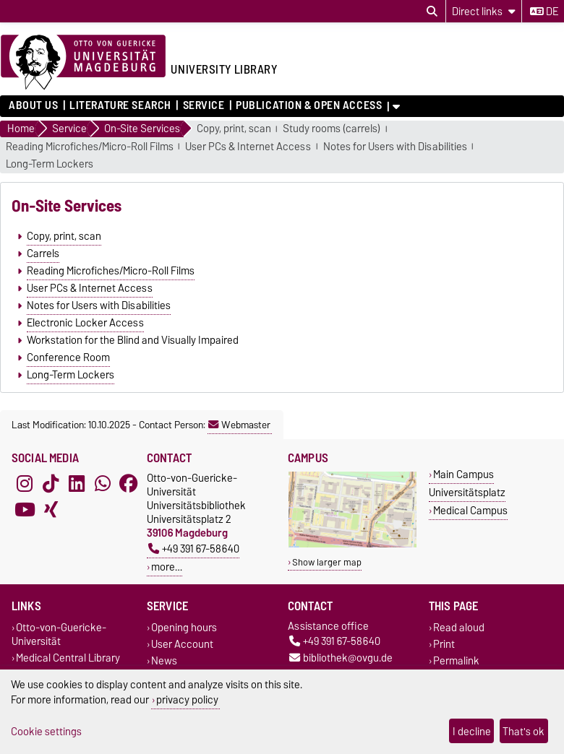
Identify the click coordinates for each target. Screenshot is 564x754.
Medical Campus (470, 510)
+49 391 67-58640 (193, 549)
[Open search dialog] (432, 11)
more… (166, 567)
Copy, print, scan (234, 129)
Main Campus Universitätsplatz (467, 483)
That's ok (523, 731)
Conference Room (68, 357)
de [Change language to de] (544, 11)
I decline (472, 731)
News (164, 660)
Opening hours (184, 627)
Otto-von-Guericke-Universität (59, 634)
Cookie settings (46, 731)
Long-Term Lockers (49, 164)
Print (444, 644)
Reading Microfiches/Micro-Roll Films (90, 147)
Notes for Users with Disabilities (395, 147)
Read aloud (458, 627)
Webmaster (239, 424)
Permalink (456, 660)
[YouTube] (25, 510)
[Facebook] (129, 484)
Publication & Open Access (309, 105)
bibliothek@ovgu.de (341, 657)
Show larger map (327, 562)
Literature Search (120, 105)
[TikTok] (51, 484)
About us (33, 105)
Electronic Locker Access (85, 323)
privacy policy (187, 699)
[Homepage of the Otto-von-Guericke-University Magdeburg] (83, 63)
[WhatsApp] (103, 484)
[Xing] (51, 510)
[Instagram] (25, 484)
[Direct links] (483, 11)
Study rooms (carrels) (331, 129)
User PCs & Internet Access (248, 147)
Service (204, 105)
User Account (182, 644)
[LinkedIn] (77, 484)
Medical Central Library (68, 657)
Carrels (43, 253)
